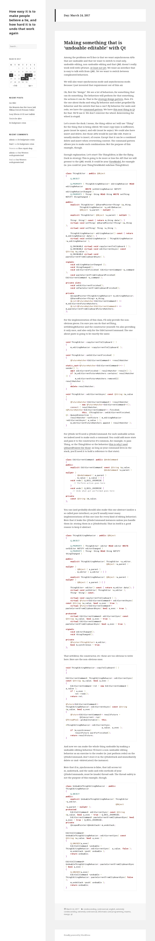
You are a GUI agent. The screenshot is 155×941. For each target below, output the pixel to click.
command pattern (93, 109)
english (112, 909)
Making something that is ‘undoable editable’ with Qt (95, 45)
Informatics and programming (110, 911)
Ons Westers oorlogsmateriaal (18, 154)
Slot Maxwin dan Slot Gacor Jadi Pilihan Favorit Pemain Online (22, 108)
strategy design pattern (110, 99)
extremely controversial (87, 911)
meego (67, 914)
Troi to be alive (15, 118)
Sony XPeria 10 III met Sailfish (22, 114)
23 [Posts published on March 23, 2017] (23, 78)
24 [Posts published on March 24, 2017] (27, 78)
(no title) (12, 103)
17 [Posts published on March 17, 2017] (27, 75)
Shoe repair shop (25, 148)
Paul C (11, 144)
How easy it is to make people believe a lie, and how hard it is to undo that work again (22, 22)
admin (12, 139)
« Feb (15, 85)
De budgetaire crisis (17, 123)
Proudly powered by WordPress (77, 935)
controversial (102, 909)
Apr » (30, 85)
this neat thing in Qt (124, 109)
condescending (89, 909)
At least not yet (98, 67)
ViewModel (115, 161)
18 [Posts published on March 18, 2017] (31, 75)
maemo (127, 911)
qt (71, 914)
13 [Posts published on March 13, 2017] (11, 75)
